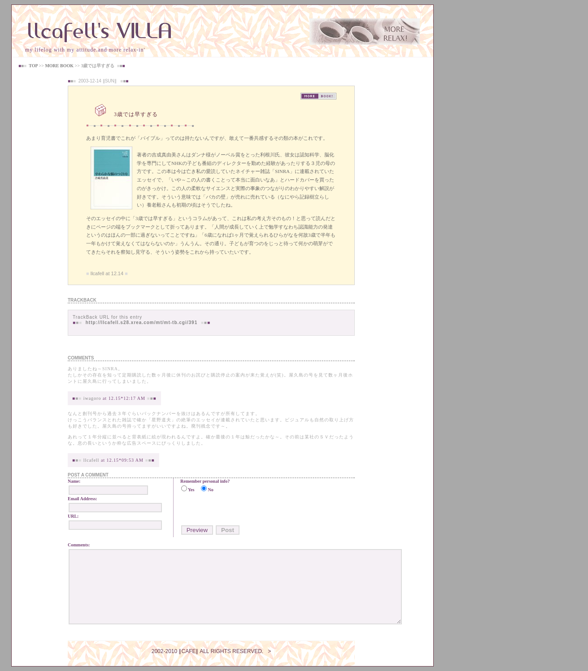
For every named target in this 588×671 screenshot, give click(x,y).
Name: (74, 481)
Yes (191, 489)
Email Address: (82, 498)
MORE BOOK (59, 65)
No (210, 489)
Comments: (79, 544)
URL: (73, 516)
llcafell (91, 460)
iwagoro (92, 398)
